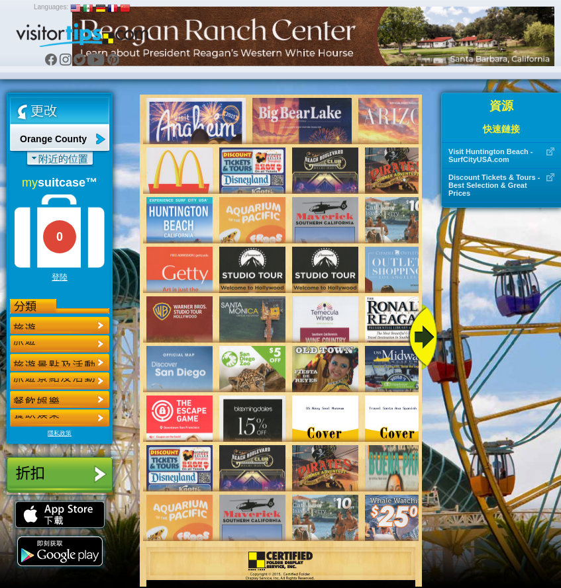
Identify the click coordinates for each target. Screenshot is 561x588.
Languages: (51, 7)
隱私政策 (60, 433)
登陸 (60, 277)
